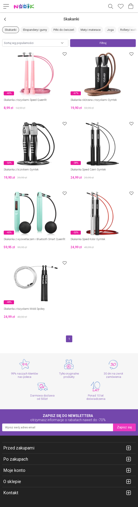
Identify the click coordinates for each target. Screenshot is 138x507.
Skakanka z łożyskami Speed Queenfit (25, 99)
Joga (110, 29)
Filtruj (103, 43)
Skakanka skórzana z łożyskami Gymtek (94, 99)
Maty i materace (91, 29)
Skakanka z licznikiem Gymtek (21, 169)
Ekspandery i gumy (35, 29)
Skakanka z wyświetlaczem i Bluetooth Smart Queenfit (34, 239)
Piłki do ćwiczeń (63, 29)
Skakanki (10, 29)
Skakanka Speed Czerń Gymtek (88, 169)
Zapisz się (124, 427)
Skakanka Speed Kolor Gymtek (88, 239)
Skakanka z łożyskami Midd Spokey (24, 308)
